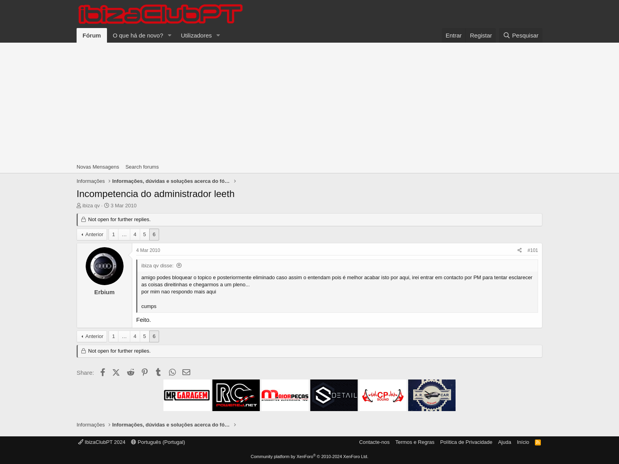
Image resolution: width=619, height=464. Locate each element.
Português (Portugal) (158, 442)
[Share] (520, 250)
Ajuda (504, 442)
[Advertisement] (309, 102)
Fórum (92, 35)
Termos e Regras (414, 442)
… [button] (124, 234)
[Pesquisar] (520, 35)
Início (523, 442)
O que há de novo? (138, 35)
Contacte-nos (374, 442)
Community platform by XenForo (309, 456)
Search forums (142, 167)
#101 (532, 250)
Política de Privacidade (466, 442)
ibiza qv (91, 206)
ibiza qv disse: (157, 266)
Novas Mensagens (98, 167)
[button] (169, 35)
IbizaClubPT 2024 (102, 442)
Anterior (94, 234)
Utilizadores (196, 35)
